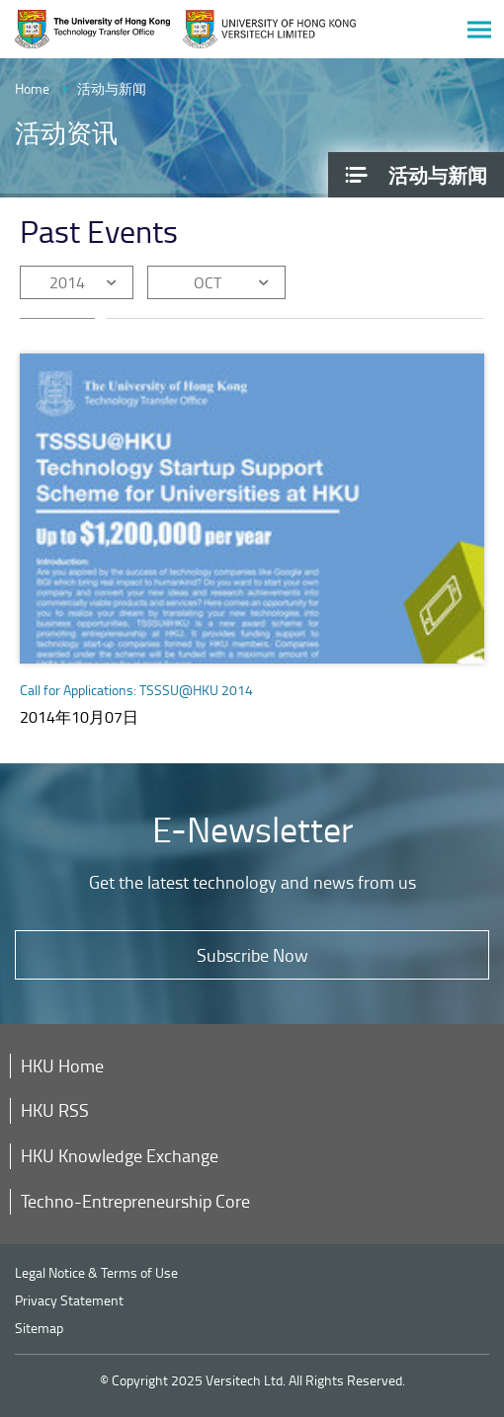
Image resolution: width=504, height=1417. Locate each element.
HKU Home (62, 1065)
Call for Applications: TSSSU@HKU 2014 (136, 689)
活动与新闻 (111, 88)
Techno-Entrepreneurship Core (135, 1201)
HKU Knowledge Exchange (119, 1155)
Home (32, 88)
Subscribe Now (252, 955)
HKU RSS (55, 1110)
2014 (67, 282)
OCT (207, 282)
